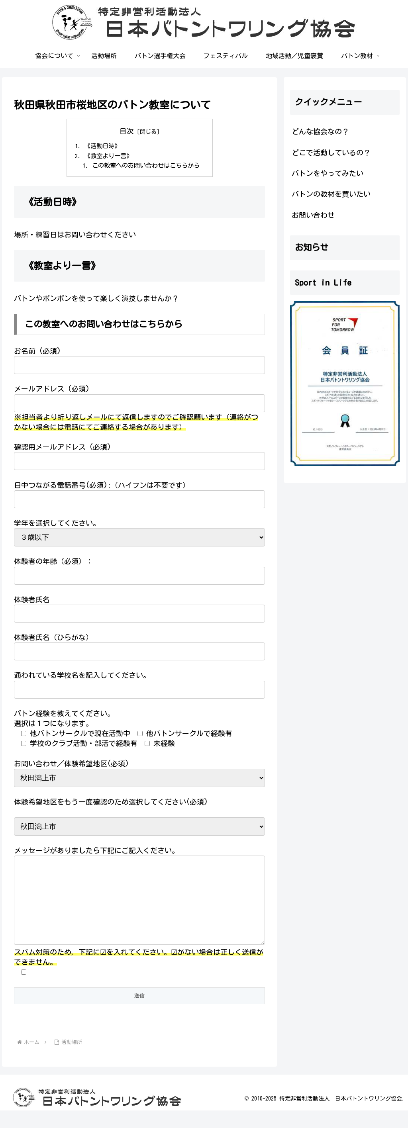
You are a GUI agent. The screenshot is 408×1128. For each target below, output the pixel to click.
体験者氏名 (32, 601)
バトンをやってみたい (327, 173)
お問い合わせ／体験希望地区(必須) (71, 765)
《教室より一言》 (106, 156)
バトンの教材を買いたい (331, 194)
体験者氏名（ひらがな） (53, 638)
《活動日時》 (100, 146)
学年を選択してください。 (57, 524)
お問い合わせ (313, 215)
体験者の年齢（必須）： (53, 563)
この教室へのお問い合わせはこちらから (145, 167)
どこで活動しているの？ (331, 152)
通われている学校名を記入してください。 (82, 677)
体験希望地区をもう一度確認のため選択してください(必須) (111, 803)
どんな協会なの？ (320, 131)
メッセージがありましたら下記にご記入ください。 (96, 852)
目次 (127, 131)
